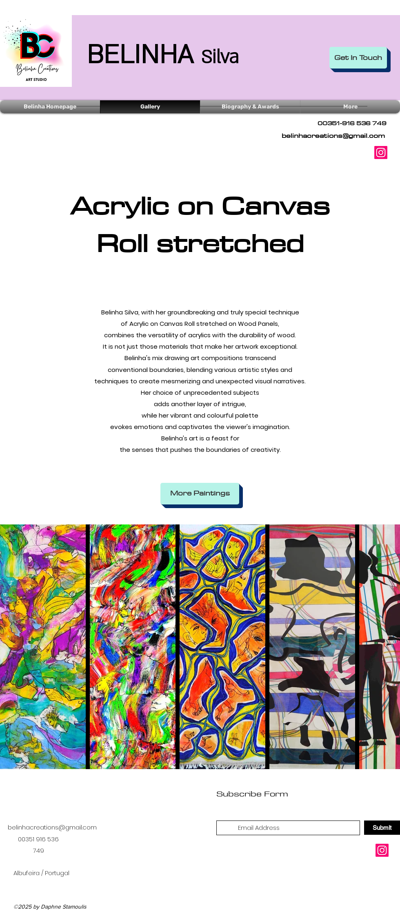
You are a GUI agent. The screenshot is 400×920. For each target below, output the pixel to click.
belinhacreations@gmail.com (333, 135)
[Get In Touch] (358, 58)
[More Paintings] (199, 493)
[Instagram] (380, 152)
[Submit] (382, 827)
